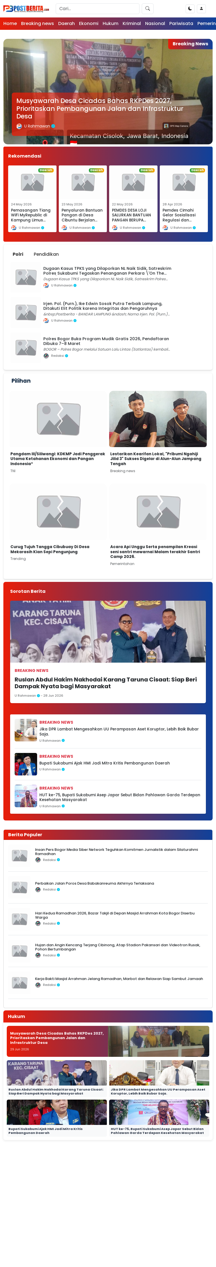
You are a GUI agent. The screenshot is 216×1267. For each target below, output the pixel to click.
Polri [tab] (18, 254)
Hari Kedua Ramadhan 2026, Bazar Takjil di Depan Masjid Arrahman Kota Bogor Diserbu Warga (115, 915)
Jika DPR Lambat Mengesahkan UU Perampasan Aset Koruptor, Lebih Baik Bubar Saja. (119, 732)
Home (10, 23)
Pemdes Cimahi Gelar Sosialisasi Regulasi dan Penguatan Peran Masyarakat (180, 220)
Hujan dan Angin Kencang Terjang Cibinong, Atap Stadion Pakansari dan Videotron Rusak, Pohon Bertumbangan (117, 947)
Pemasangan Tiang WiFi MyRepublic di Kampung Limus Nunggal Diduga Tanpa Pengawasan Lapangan (31, 223)
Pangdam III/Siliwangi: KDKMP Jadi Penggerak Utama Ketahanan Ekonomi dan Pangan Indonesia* (57, 459)
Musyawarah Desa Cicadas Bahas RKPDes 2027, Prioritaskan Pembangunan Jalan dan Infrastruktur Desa (99, 108)
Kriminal (132, 23)
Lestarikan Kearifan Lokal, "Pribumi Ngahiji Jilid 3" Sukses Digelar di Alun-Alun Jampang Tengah (155, 459)
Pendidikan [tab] (46, 254)
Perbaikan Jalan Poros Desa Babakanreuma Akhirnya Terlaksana (94, 883)
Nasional (155, 23)
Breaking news (37, 23)
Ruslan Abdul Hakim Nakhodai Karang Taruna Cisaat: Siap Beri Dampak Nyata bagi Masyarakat (106, 683)
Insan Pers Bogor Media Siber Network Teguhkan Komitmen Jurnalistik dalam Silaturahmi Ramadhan (116, 851)
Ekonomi (88, 23)
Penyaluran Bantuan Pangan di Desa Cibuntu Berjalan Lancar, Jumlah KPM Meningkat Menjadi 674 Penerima (82, 223)
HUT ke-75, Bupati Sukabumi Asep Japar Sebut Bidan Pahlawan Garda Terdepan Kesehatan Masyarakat (119, 797)
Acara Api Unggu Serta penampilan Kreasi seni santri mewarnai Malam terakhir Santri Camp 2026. (155, 551)
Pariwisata (181, 23)
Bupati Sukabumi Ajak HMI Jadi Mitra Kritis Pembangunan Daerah (104, 763)
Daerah (66, 23)
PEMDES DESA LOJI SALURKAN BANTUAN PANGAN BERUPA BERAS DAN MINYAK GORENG (131, 220)
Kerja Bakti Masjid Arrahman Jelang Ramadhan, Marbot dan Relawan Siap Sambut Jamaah (119, 978)
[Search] (98, 8)
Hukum (110, 23)
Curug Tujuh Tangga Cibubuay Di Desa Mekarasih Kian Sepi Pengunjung (49, 549)
